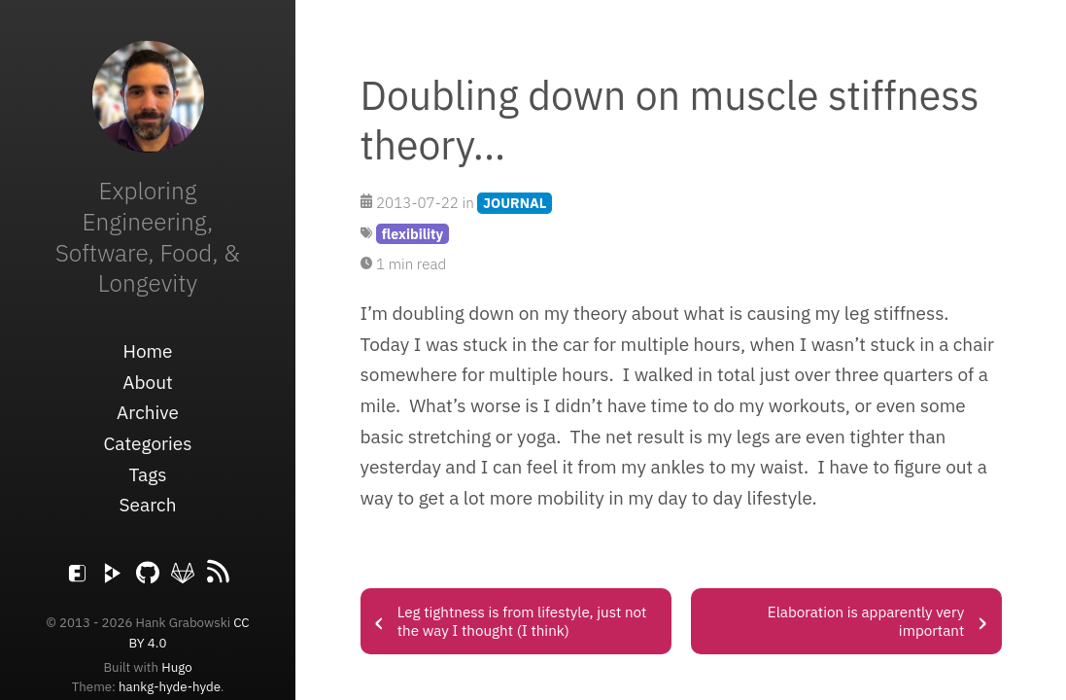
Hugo (176, 667)
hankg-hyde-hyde (170, 686)
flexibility (413, 234)
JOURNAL (514, 202)
